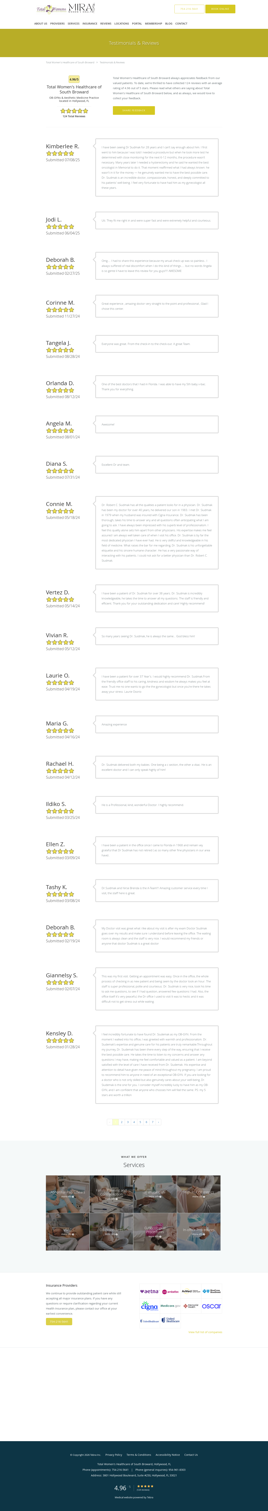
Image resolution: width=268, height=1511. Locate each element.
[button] (220, 9)
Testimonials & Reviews (112, 62)
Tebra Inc (95, 1455)
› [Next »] (158, 1122)
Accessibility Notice (168, 1455)
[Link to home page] (60, 9)
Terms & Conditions (139, 1455)
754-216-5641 (59, 1321)
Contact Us (191, 1455)
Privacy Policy (113, 1455)
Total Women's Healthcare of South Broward (70, 62)
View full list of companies (205, 1332)
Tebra (150, 1497)
